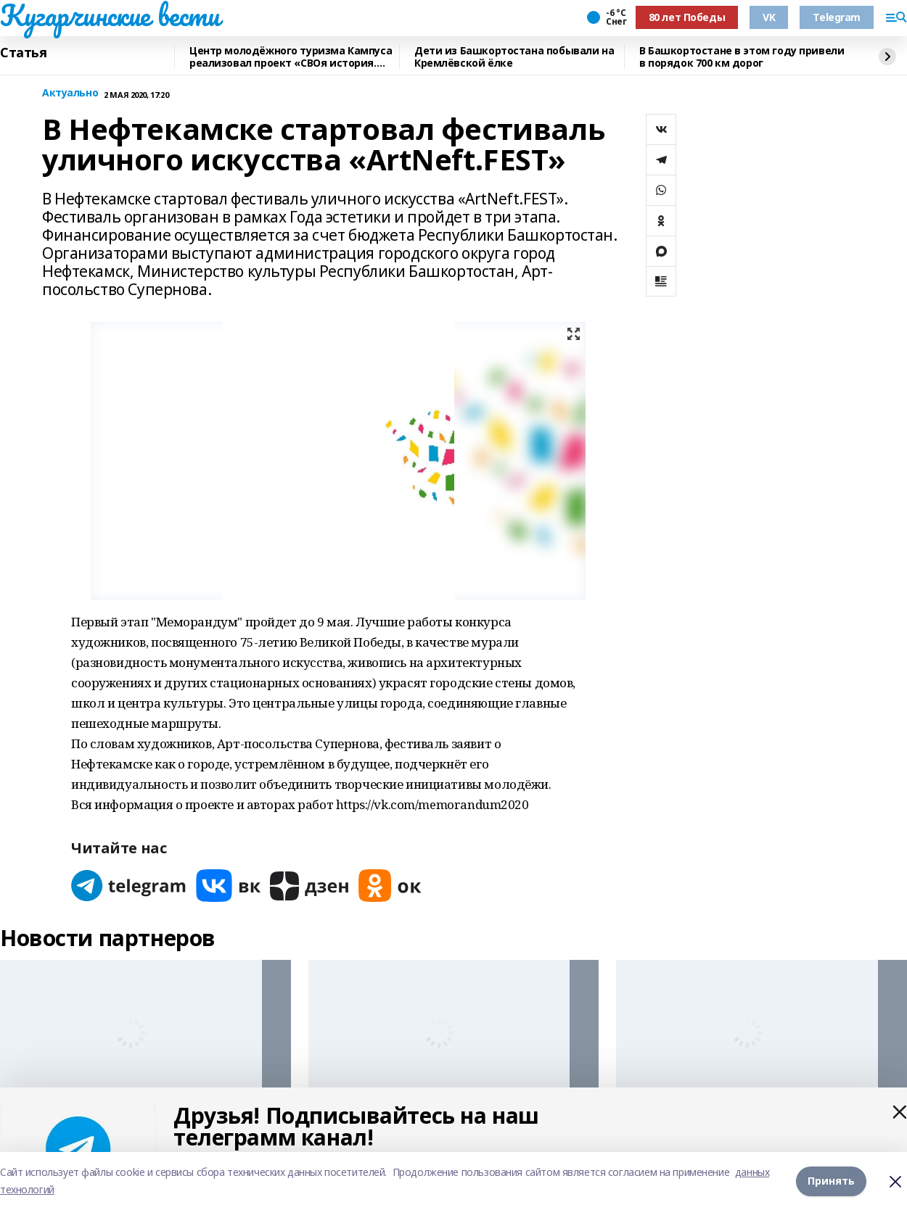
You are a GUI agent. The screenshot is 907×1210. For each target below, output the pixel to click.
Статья (23, 53)
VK (769, 17)
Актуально (70, 93)
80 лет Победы (687, 17)
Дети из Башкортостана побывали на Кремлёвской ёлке (514, 57)
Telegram (837, 17)
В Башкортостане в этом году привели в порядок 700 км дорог (741, 57)
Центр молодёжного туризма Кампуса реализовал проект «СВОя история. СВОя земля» (290, 57)
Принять (831, 1181)
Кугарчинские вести (109, 15)
